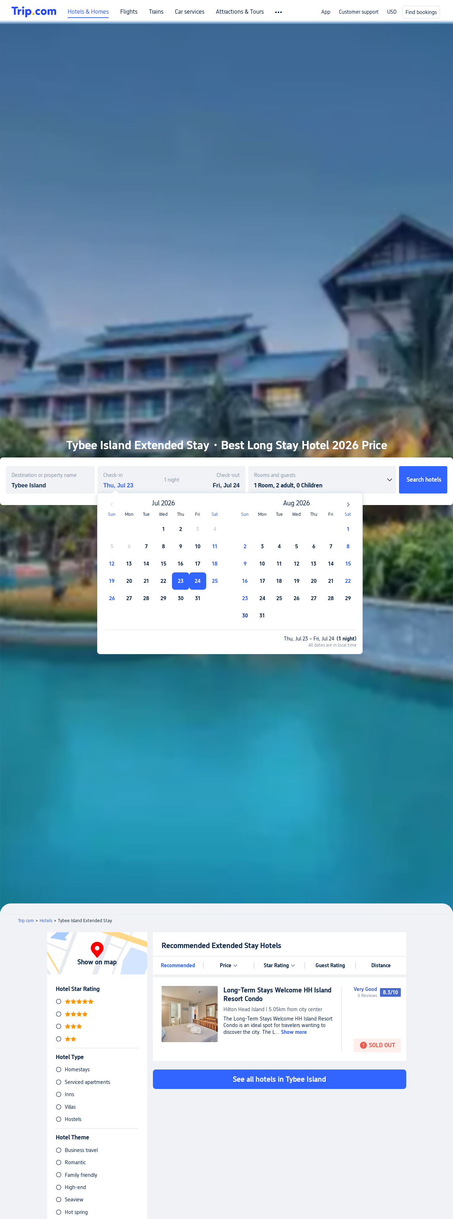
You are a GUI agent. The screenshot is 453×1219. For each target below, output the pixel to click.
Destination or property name (44, 475)
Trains (156, 12)
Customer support (359, 12)
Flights (128, 12)
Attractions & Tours (240, 12)
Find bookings (421, 12)
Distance (381, 965)
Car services (189, 12)
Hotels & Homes (88, 12)
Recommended (178, 965)
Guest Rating (330, 965)
